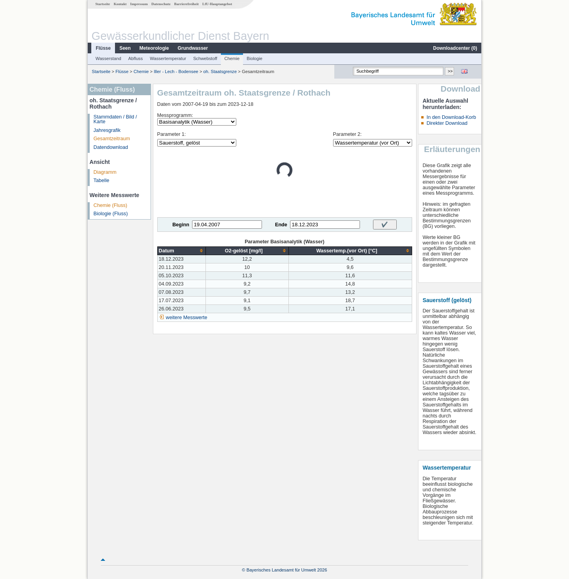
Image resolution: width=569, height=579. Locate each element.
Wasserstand (108, 58)
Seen (125, 48)
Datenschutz (161, 4)
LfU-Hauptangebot (217, 4)
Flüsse (103, 48)
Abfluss (135, 58)
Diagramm (105, 172)
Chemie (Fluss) (110, 205)
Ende (281, 224)
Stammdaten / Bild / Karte (115, 119)
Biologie (254, 58)
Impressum (139, 4)
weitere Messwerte (186, 317)
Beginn (180, 224)
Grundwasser (193, 48)
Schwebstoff (205, 58)
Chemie (232, 58)
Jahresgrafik (107, 130)
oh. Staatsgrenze (220, 71)
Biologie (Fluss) (111, 213)
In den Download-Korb (451, 117)
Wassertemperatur (168, 58)
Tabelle (101, 180)
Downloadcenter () (455, 48)
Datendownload (111, 147)
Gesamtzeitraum (112, 138)
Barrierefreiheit (186, 4)
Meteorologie (154, 48)
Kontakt (120, 4)
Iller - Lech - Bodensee (176, 71)
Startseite (102, 4)
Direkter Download (446, 123)
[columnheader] (181, 250)
